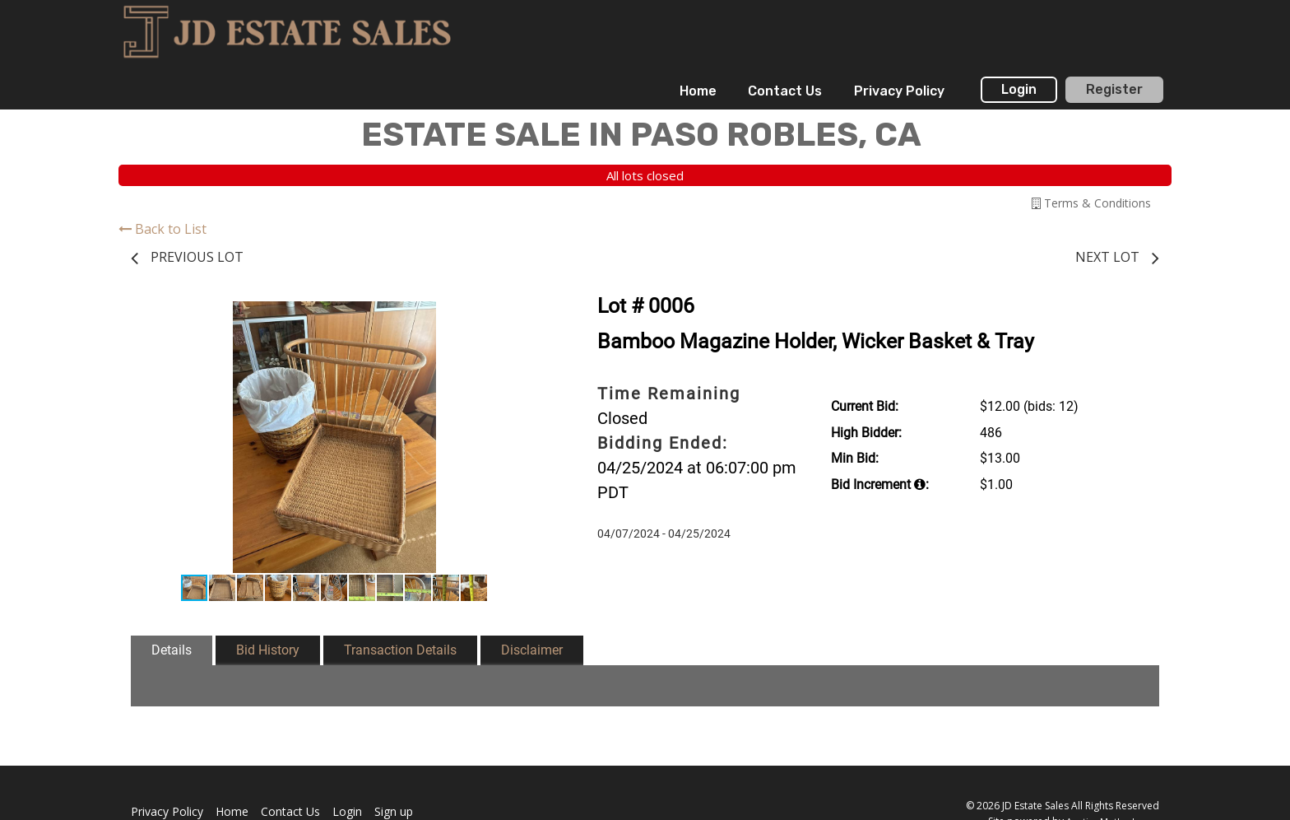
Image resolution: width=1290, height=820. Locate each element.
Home (698, 91)
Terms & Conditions (1091, 203)
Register (1114, 89)
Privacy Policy (899, 91)
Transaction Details (400, 650)
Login (1019, 89)
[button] (523, 316)
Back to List (162, 229)
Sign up (393, 811)
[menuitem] (698, 91)
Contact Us (785, 91)
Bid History (267, 650)
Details (171, 650)
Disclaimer (532, 650)
